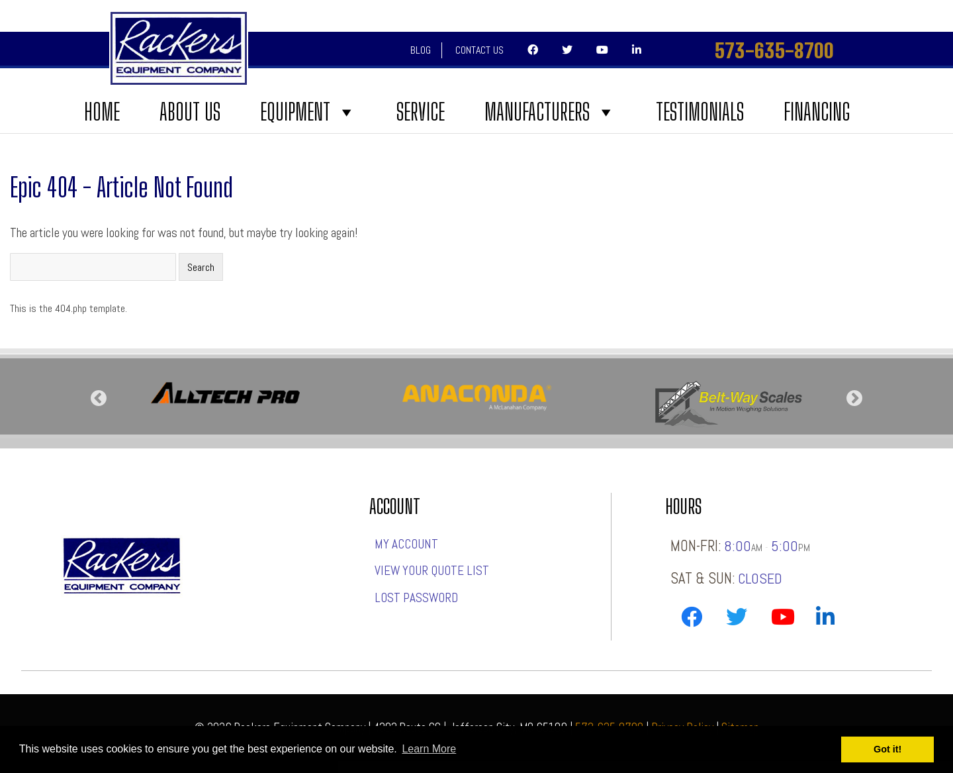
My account (406, 544)
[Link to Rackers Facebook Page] (691, 620)
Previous (98, 398)
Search (200, 267)
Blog (420, 50)
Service (420, 112)
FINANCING (817, 112)
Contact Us (479, 50)
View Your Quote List (432, 570)
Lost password (416, 598)
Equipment (308, 112)
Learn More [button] (429, 748)
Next (854, 398)
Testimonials (700, 112)
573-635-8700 (774, 50)
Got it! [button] (887, 749)
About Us (189, 112)
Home (102, 112)
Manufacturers (550, 112)
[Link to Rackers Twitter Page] (736, 620)
